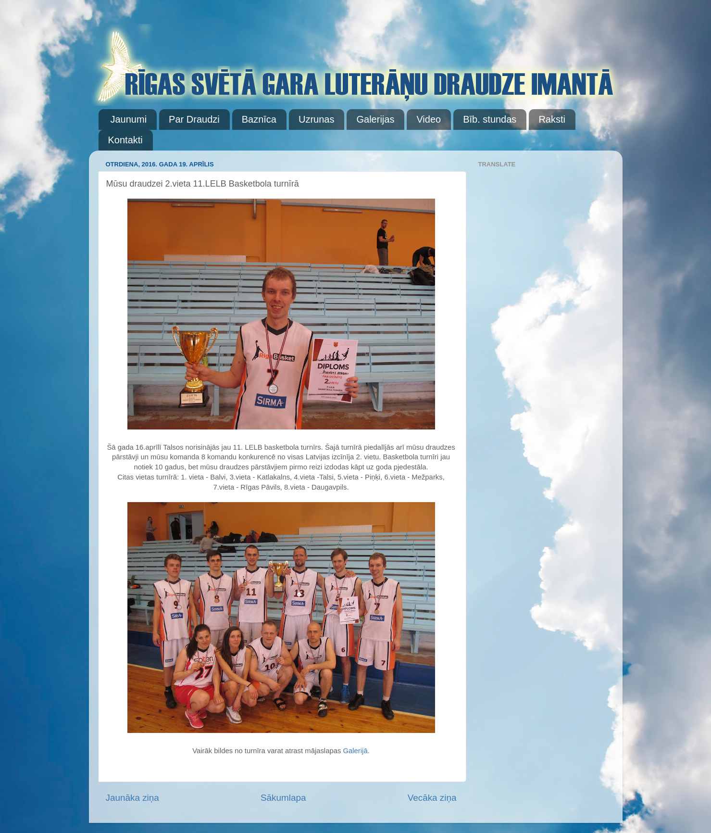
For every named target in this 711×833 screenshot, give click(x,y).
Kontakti (125, 140)
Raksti (551, 119)
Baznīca (259, 119)
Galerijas (375, 119)
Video (428, 119)
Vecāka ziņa (432, 798)
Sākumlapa (283, 798)
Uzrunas (316, 119)
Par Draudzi (194, 119)
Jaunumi (129, 119)
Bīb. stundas (489, 119)
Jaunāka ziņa (132, 798)
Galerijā (355, 751)
